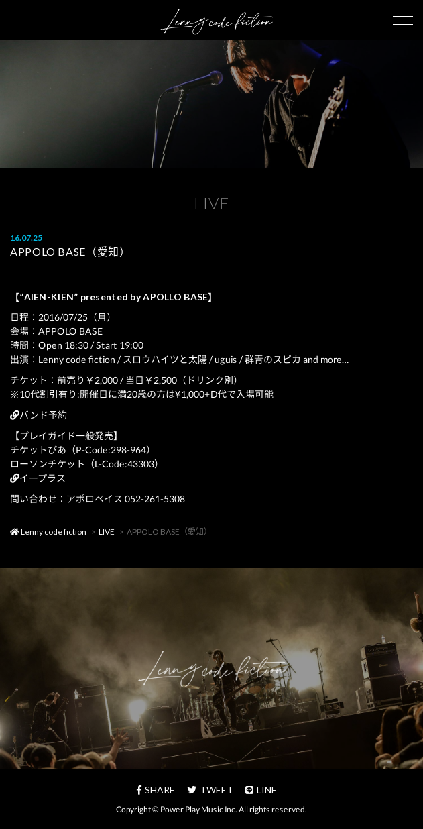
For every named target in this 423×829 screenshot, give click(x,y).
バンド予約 (38, 415)
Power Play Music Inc (197, 809)
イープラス (38, 478)
